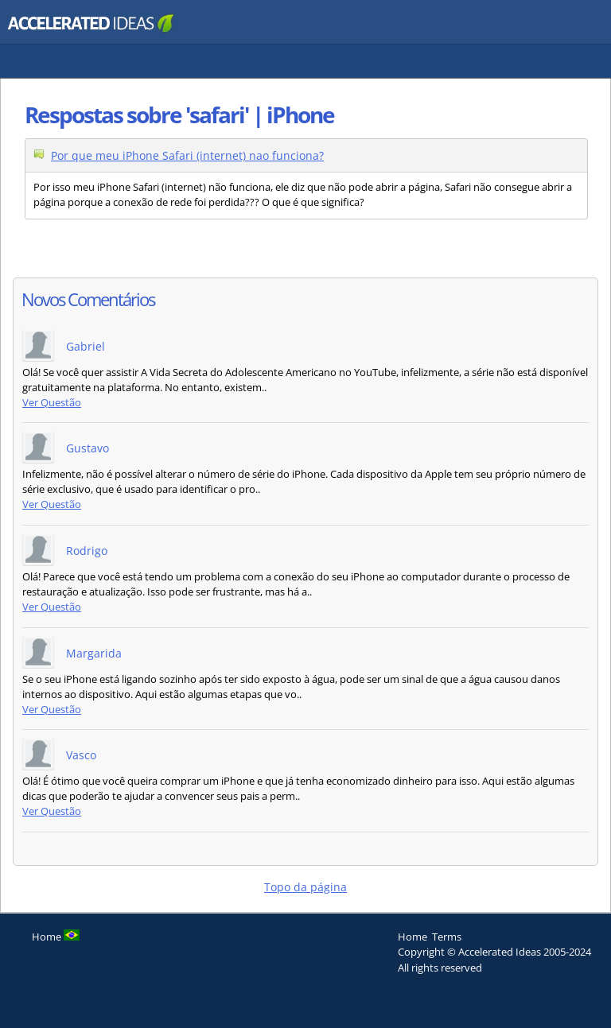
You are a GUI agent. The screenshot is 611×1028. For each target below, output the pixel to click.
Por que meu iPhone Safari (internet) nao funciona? (187, 155)
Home (412, 936)
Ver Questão (51, 402)
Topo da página (305, 886)
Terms (446, 936)
